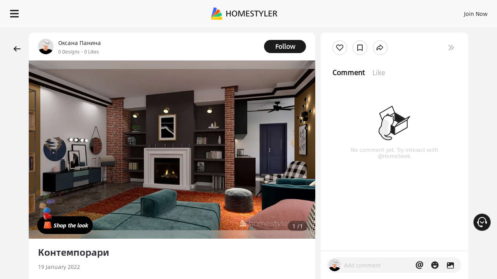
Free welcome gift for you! (335, 32)
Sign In (353, 11)
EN (409, 11)
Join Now (382, 11)
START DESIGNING (458, 11)
